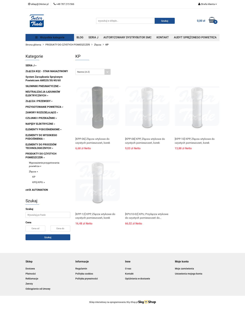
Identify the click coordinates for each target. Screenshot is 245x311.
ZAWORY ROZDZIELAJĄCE (42, 112)
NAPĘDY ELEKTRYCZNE (40, 123)
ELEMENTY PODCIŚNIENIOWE (44, 129)
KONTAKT (163, 37)
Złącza (33, 171)
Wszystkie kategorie (49, 37)
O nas (128, 268)
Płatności (31, 273)
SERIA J (93, 37)
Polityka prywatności (86, 278)
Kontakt (129, 273)
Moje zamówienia (184, 268)
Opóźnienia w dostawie (137, 278)
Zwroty (29, 283)
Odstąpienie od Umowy (38, 288)
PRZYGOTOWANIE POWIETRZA (44, 106)
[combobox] (93, 72)
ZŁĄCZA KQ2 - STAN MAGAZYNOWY (47, 71)
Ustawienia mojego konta (188, 273)
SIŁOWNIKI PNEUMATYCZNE (43, 86)
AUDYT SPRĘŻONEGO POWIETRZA (195, 37)
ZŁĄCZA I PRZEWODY (39, 101)
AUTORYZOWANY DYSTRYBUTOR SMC (127, 37)
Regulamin (81, 268)
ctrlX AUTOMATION (37, 189)
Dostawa (30, 268)
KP (33, 176)
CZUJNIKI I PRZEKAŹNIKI (41, 118)
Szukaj (47, 237)
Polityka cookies (84, 273)
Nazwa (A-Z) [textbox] (83, 72)
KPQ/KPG (38, 182)
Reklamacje (32, 278)
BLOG (80, 37)
